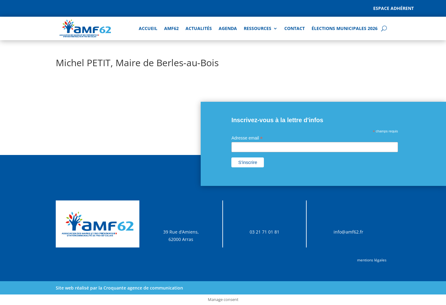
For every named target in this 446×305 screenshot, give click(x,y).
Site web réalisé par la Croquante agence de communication (119, 288)
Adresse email (247, 138)
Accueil (148, 28)
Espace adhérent (393, 8)
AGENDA (228, 28)
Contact (294, 28)
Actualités (199, 28)
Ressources (257, 28)
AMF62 (171, 28)
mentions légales (372, 260)
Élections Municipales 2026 (345, 28)
